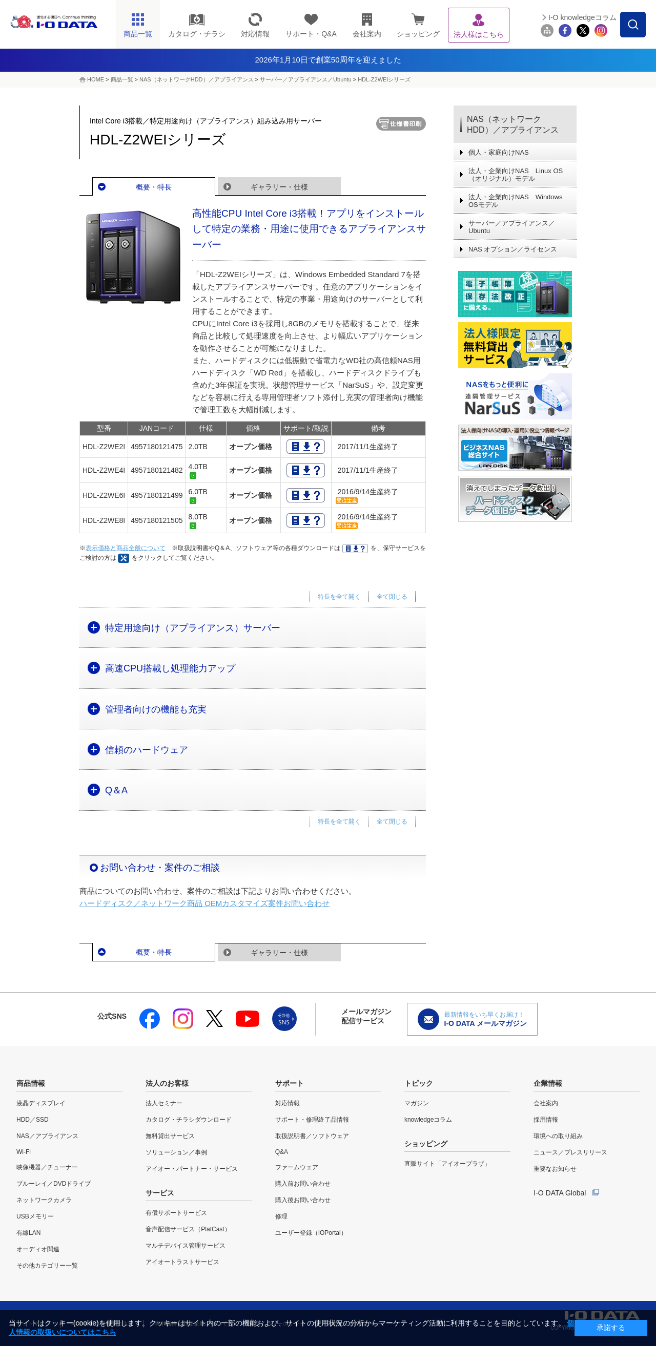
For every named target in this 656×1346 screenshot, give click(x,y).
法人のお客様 (167, 1083)
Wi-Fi (23, 1151)
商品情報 (30, 1083)
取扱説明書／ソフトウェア (312, 1136)
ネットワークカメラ (44, 1200)
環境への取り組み (558, 1136)
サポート (289, 1083)
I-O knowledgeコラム (582, 17)
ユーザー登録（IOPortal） (311, 1232)
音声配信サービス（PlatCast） (188, 1229)
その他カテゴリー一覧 (47, 1265)
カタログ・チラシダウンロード (189, 1119)
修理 (281, 1216)
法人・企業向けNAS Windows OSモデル (515, 200)
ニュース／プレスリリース (570, 1152)
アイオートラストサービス (182, 1262)
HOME (95, 79)
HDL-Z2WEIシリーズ (384, 79)
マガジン (416, 1103)
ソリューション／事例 (176, 1152)
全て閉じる (392, 596)
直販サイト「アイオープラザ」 (447, 1163)
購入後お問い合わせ (303, 1200)
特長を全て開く (339, 596)
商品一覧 (122, 79)
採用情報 (546, 1119)
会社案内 (546, 1103)
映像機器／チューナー (47, 1167)
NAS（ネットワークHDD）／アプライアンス (513, 124)
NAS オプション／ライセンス (512, 249)
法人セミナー (164, 1103)
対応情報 (287, 1103)
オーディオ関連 (37, 1249)
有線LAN (28, 1232)
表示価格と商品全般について (126, 548)
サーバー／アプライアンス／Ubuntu (305, 79)
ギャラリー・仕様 (279, 187)
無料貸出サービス (170, 1136)
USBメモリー (35, 1216)
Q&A (281, 1151)
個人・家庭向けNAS (498, 152)
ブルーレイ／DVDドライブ (53, 1183)
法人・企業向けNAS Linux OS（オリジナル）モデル (515, 174)
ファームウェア (296, 1167)
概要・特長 (154, 187)
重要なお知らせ (555, 1168)
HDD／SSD (32, 1119)
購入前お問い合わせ (303, 1183)
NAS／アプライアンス (47, 1136)
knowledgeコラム (428, 1119)
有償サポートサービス (176, 1212)
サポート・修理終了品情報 (312, 1119)
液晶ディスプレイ (41, 1103)
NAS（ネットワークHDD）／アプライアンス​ (196, 79)
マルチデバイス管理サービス (185, 1245)
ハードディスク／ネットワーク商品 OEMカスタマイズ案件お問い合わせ (204, 903)
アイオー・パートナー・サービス (192, 1168)
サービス (160, 1193)
